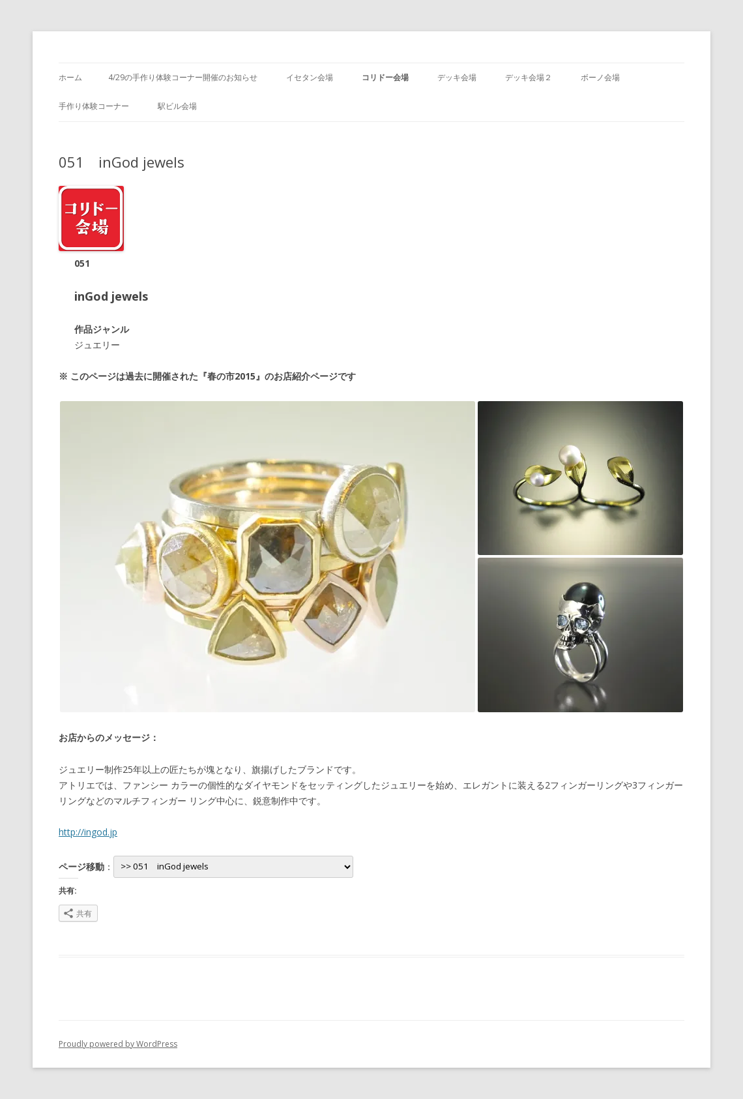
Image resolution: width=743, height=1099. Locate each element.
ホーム (70, 77)
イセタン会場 (309, 77)
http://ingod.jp (88, 832)
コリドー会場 (385, 77)
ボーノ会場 (600, 77)
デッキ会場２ (528, 77)
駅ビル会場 (177, 106)
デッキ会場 (456, 77)
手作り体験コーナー (94, 106)
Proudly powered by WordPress (118, 1043)
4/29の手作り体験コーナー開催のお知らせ (182, 77)
